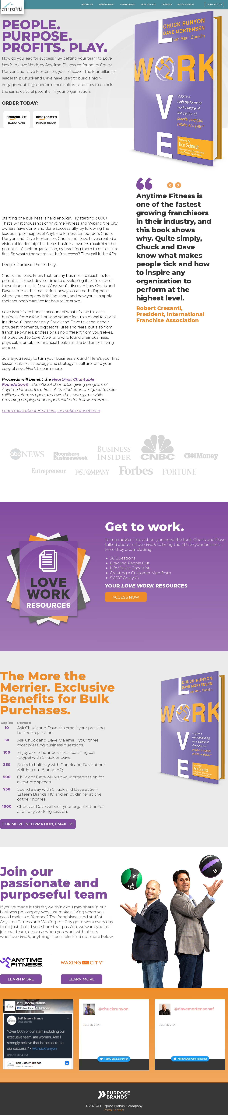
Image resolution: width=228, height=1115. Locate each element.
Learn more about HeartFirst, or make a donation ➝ (51, 410)
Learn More (21, 979)
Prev (170, 185)
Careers (167, 4)
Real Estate (148, 4)
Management (107, 4)
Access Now (126, 597)
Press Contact (114, 1110)
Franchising (127, 4)
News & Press (185, 4)
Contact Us (214, 4)
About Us (87, 4)
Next (178, 185)
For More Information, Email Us (38, 824)
